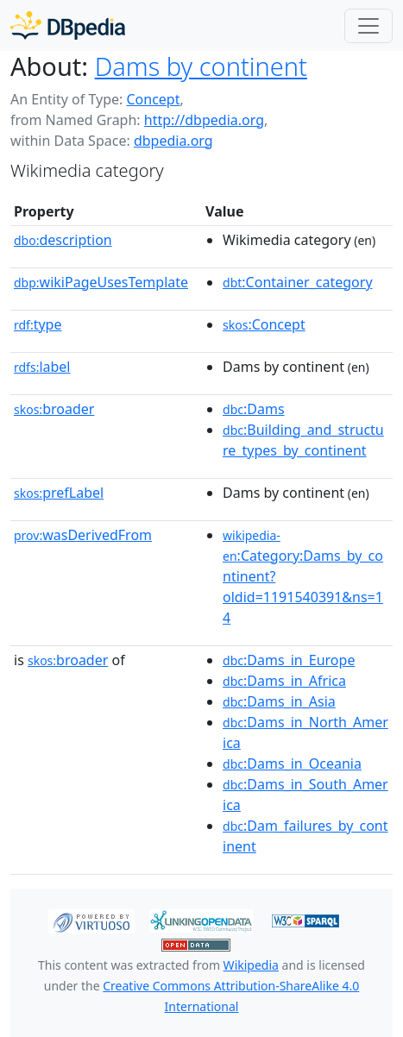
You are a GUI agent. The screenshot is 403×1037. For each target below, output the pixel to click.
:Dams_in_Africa (284, 680)
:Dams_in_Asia (279, 701)
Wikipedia (251, 965)
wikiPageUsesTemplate (101, 282)
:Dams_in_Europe (289, 659)
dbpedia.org (173, 140)
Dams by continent (201, 66)
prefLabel (59, 492)
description (63, 239)
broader (54, 408)
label (42, 366)
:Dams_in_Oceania (292, 763)
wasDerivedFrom (83, 534)
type (38, 324)
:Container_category (298, 282)
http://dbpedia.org (204, 119)
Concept (152, 99)
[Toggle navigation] (368, 26)
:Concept (264, 324)
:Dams (254, 408)
